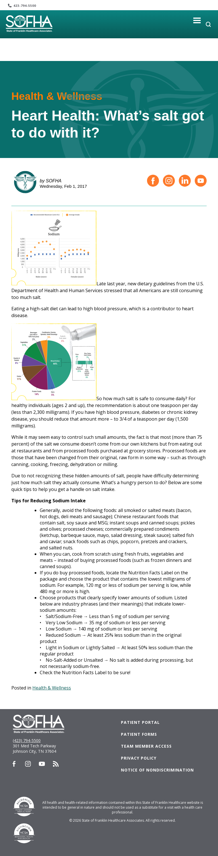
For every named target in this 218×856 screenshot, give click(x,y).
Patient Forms (139, 734)
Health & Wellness (51, 688)
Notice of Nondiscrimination (157, 770)
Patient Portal (140, 722)
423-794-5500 (24, 5)
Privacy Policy (138, 758)
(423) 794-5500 (27, 740)
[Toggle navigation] (197, 20)
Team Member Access (146, 746)
